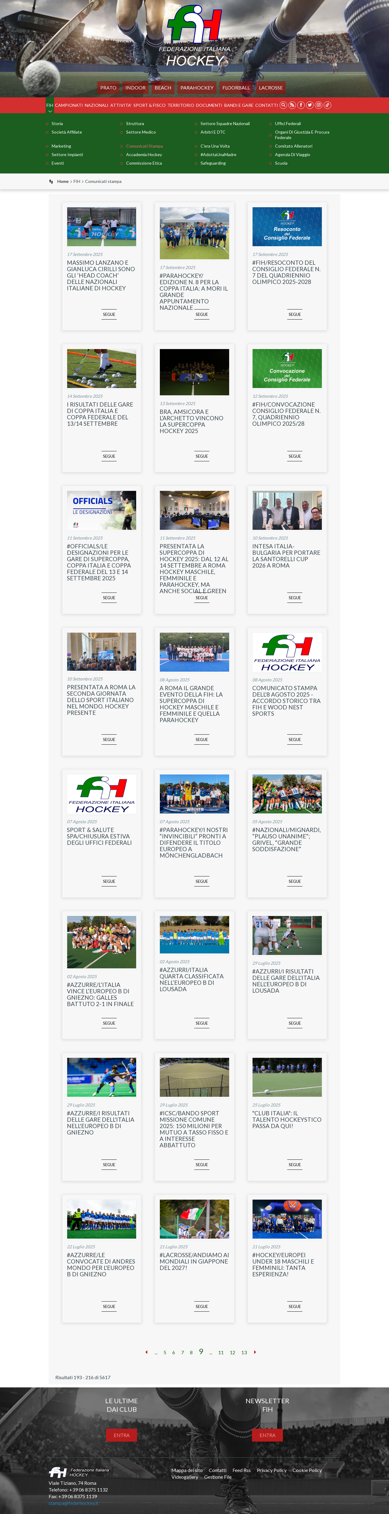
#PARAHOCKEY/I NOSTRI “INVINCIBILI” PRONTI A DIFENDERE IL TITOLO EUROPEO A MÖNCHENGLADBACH (194, 842)
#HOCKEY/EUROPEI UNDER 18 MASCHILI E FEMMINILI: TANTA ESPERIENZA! (283, 1264)
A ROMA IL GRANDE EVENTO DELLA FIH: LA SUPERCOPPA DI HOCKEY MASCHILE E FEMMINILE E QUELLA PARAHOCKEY (191, 703)
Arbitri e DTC (213, 132)
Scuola (281, 163)
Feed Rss (241, 1470)
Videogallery (184, 1477)
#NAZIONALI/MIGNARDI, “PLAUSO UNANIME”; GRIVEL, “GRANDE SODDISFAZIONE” (286, 839)
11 (221, 1352)
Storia (57, 123)
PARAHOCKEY (197, 87)
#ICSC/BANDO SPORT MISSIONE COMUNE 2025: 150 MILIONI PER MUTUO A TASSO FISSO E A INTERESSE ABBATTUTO (194, 1129)
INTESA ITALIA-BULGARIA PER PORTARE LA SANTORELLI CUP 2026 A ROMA (286, 556)
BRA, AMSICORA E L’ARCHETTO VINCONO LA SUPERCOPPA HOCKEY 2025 (191, 421)
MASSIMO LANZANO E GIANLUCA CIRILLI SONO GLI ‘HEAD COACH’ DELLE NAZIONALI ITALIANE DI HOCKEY (101, 275)
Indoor (136, 87)
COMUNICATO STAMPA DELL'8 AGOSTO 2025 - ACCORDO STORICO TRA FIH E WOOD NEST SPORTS (286, 700)
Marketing (61, 146)
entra (121, 1435)
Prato (108, 87)
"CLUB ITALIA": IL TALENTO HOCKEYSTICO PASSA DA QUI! (287, 1119)
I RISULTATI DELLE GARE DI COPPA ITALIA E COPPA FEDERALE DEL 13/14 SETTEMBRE (100, 414)
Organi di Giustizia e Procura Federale (302, 134)
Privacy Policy (272, 1470)
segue (100, 318)
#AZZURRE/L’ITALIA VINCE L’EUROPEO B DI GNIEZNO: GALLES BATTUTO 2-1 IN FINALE (100, 994)
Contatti (266, 105)
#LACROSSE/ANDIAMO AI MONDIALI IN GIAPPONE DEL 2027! (194, 1261)
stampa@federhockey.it (73, 1503)
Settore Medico (141, 132)
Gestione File (218, 1477)
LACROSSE (271, 87)
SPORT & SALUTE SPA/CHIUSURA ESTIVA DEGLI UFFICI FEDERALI (99, 836)
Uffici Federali (288, 123)
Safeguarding (213, 163)
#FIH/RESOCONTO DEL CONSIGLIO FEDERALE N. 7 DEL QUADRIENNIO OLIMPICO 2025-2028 (286, 272)
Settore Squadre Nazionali (225, 123)
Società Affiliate (67, 132)
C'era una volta (215, 146)
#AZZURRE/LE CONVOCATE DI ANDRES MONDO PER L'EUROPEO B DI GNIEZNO (101, 1264)
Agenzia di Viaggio (292, 154)
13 (244, 1352)
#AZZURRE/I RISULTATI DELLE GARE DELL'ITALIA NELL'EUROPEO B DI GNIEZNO (100, 1123)
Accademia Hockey (144, 154)
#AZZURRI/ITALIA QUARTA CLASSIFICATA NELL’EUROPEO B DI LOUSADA (192, 979)
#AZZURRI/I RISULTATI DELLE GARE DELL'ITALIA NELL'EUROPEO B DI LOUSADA (286, 981)
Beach (163, 87)
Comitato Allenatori (293, 146)
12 (232, 1352)
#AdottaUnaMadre (218, 154)
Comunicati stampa (144, 146)
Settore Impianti (67, 154)
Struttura (135, 123)
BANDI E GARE (238, 105)
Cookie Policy (307, 1470)
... (156, 1352)
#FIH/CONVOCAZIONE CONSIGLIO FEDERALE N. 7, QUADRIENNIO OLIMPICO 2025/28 (286, 414)
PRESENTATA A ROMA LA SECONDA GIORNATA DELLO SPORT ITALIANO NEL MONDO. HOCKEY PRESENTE (101, 700)
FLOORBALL (236, 87)
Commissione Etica (144, 163)
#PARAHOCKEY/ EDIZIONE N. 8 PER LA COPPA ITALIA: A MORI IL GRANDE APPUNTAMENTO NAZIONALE (194, 291)
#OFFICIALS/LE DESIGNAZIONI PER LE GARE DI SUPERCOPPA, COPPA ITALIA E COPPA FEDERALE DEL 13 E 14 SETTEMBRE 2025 (99, 562)
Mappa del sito (187, 1470)
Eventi (58, 163)
